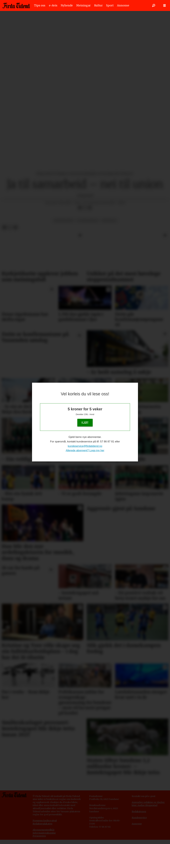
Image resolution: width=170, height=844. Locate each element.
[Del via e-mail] (90, 207)
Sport (110, 5)
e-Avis (53, 5)
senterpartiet (63, 220)
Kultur (98, 5)
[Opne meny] (164, 5)
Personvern (39, 835)
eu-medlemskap (88, 220)
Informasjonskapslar (44, 832)
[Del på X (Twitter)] (84, 207)
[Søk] (153, 5)
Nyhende (67, 5)
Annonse (123, 5)
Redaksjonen (139, 811)
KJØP (85, 422)
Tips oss (39, 5)
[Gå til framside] (16, 5)
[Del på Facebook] (80, 207)
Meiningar (83, 5)
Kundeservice (139, 817)
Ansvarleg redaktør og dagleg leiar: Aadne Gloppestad (148, 804)
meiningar (109, 220)
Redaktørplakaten (42, 823)
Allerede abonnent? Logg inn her (85, 450)
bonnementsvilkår (44, 829)
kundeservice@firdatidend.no (85, 445)
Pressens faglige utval (45, 820)
